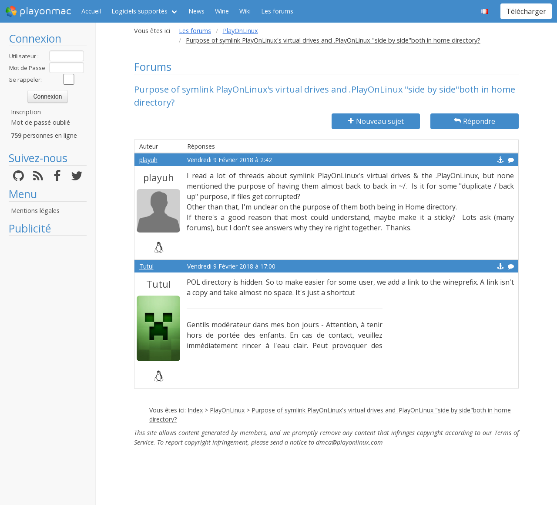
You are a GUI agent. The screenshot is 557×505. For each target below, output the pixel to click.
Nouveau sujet (376, 121)
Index (195, 410)
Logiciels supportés (139, 11)
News (196, 11)
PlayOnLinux (240, 31)
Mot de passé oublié (40, 122)
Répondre (474, 121)
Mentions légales (35, 210)
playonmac (38, 11)
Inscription (26, 112)
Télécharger (526, 11)
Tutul (146, 266)
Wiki (245, 11)
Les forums (277, 11)
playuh (148, 160)
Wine (222, 11)
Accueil (91, 11)
